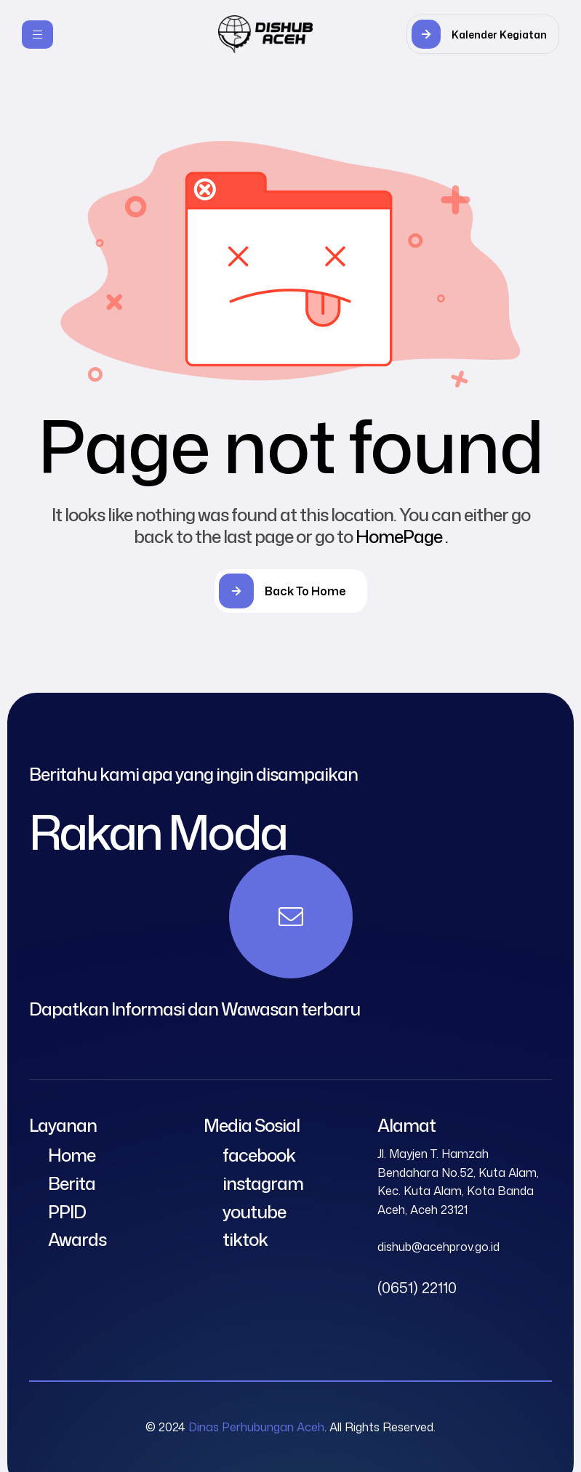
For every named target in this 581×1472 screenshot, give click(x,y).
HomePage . (402, 536)
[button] (482, 34)
